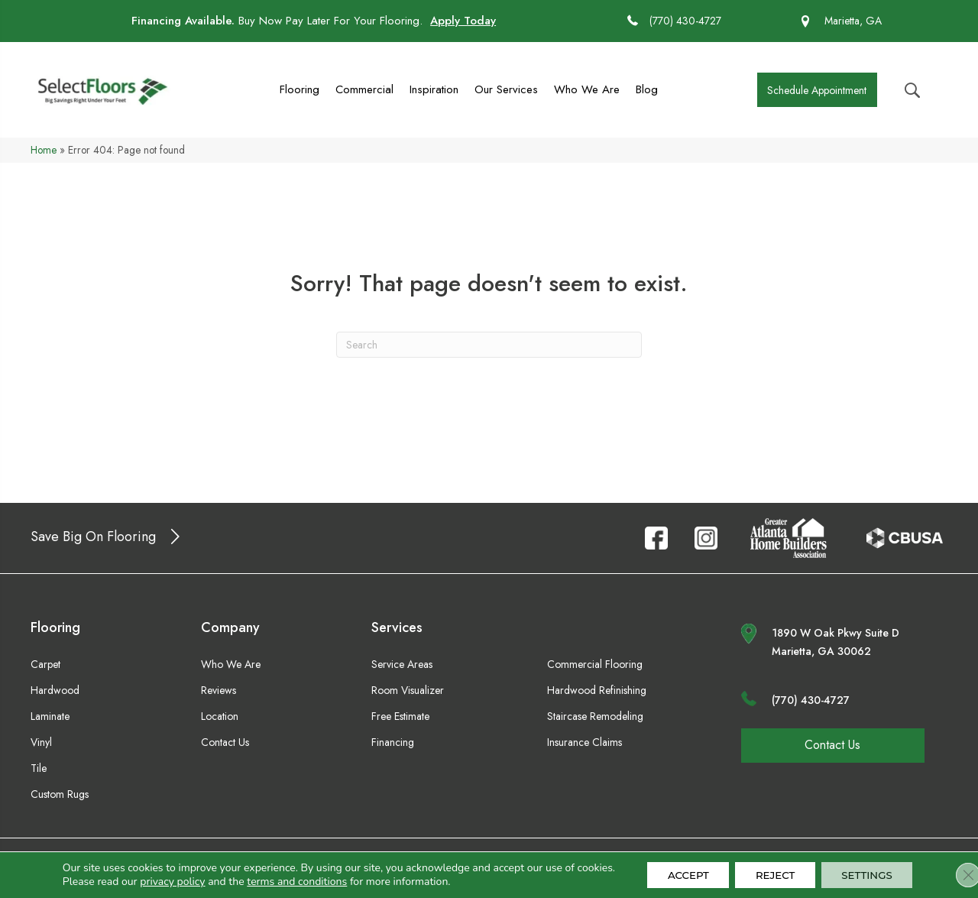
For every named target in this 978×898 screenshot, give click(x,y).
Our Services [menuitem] (506, 89)
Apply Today (463, 20)
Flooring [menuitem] (299, 89)
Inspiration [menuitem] (434, 89)
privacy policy (163, 883)
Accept (678, 870)
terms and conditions (288, 883)
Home (44, 149)
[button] (817, 90)
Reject (772, 870)
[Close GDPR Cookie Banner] (953, 869)
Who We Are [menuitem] (587, 89)
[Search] (489, 345)
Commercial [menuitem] (364, 89)
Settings (872, 870)
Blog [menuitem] (647, 89)
